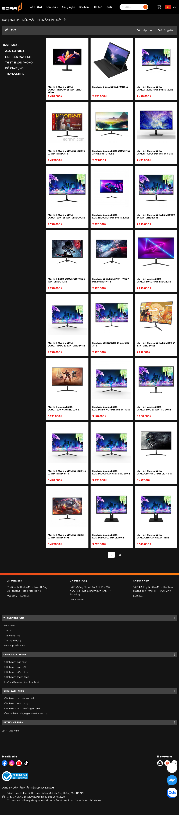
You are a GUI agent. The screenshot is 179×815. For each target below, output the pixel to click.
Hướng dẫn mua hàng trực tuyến (22, 682)
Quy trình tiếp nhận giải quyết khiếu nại (26, 713)
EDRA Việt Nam (10, 731)
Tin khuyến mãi (12, 636)
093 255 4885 (77, 599)
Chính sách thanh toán (16, 677)
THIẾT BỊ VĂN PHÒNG (19, 62)
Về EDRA (35, 7)
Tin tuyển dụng (12, 640)
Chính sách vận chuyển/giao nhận (22, 708)
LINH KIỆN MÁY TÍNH (18, 57)
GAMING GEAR (14, 51)
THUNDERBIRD (14, 74)
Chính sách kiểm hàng (16, 672)
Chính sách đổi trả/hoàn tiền (19, 698)
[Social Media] (5, 763)
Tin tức (8, 630)
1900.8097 (12, 596)
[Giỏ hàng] (159, 7)
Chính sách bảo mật (15, 667)
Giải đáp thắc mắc (14, 645)
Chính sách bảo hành (15, 662)
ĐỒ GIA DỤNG (14, 68)
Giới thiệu (9, 625)
